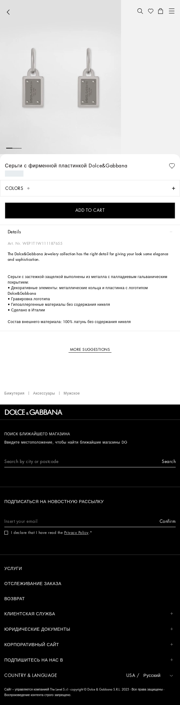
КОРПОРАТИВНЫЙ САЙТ (88, 644)
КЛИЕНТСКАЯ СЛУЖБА (88, 614)
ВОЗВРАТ (14, 598)
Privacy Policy (76, 533)
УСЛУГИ (13, 568)
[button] (140, 11)
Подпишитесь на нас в (88, 660)
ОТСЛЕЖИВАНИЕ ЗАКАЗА (32, 583)
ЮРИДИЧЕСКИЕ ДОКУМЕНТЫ (88, 629)
